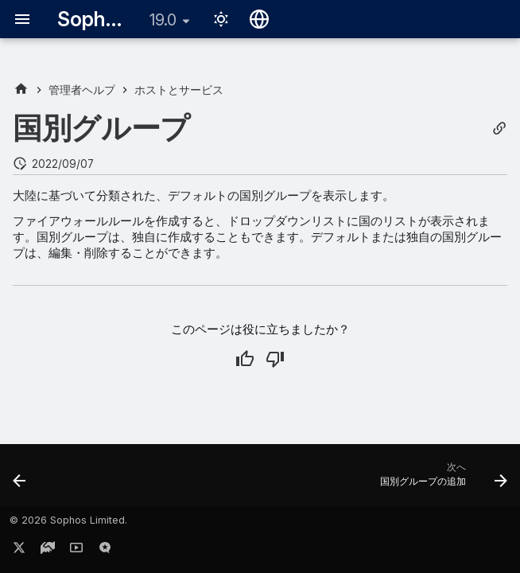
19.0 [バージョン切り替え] (163, 19)
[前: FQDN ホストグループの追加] (20, 480)
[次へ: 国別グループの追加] (440, 480)
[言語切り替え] (259, 19)
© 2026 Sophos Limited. (68, 520)
